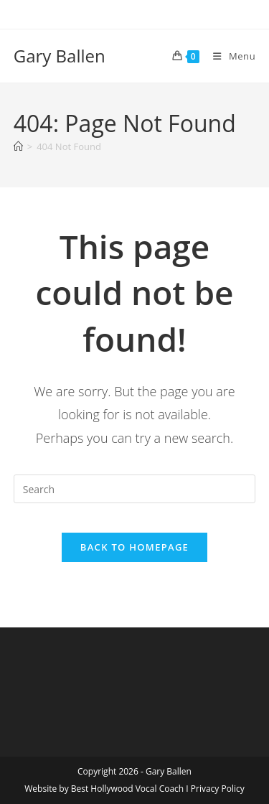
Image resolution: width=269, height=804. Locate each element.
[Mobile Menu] (228, 56)
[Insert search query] (135, 489)
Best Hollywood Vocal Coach (127, 788)
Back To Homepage (134, 547)
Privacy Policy (218, 788)
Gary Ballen (59, 55)
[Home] (18, 146)
